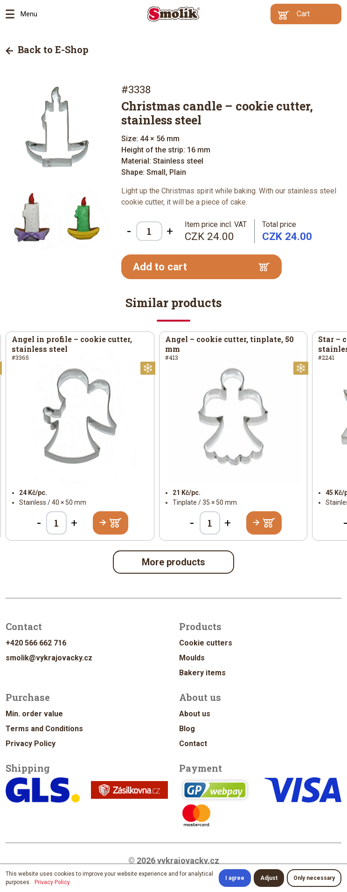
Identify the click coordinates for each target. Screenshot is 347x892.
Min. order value (34, 713)
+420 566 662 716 (36, 642)
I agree (234, 878)
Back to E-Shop (47, 49)
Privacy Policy (31, 743)
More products (173, 562)
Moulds (192, 657)
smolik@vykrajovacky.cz (49, 657)
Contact (193, 743)
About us (194, 713)
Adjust (269, 878)
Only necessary (314, 878)
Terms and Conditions (44, 728)
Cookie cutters (205, 642)
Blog (187, 728)
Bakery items (202, 672)
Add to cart (201, 267)
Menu (13, 14)
